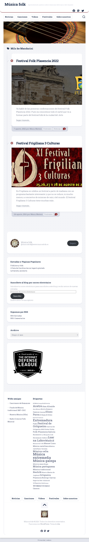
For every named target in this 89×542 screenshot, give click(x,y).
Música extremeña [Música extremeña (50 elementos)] (42, 456)
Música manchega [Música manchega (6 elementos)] (40, 464)
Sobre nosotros (64, 17)
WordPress (44, 524)
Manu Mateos (36, 129)
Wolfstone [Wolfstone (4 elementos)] (44, 483)
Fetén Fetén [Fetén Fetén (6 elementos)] (49, 429)
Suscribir (17, 296)
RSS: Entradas (16, 316)
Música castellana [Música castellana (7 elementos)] (41, 446)
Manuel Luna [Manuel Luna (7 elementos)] (50, 443)
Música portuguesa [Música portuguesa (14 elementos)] (44, 466)
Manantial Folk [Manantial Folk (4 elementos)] (38, 443)
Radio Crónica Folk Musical (17, 420)
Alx (58, 524)
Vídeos (35, 17)
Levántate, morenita (18, 271)
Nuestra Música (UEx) (19, 414)
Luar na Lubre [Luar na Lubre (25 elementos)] (43, 438)
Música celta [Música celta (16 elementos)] (40, 451)
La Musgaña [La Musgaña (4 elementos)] (45, 435)
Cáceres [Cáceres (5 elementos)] (42, 412)
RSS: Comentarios (17, 318)
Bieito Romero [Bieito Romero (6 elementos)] (46, 409)
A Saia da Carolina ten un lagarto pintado (27, 268)
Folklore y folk (16, 265)
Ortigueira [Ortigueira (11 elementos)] (45, 475)
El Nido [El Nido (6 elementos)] (49, 415)
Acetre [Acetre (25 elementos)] (37, 406)
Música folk (15, 4)
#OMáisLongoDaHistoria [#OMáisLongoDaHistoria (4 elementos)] (41, 403)
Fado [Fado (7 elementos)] (35, 424)
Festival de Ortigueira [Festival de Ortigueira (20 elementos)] (42, 425)
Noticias (9, 17)
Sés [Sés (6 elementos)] (40, 480)
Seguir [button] (73, 243)
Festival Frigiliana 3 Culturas (41, 142)
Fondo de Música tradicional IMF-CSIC (17, 409)
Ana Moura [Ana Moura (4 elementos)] (36, 409)
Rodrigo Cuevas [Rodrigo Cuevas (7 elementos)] (49, 478)
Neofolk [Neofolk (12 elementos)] (37, 472)
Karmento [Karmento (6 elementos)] (37, 435)
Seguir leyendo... (24, 120)
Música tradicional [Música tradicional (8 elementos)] (42, 469)
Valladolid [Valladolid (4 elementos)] (46, 480)
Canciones (22, 17)
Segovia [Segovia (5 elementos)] (36, 480)
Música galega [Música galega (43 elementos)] (44, 461)
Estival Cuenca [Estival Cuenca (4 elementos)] (38, 417)
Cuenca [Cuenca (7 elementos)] (36, 412)
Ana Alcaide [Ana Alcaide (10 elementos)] (48, 406)
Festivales (47, 17)
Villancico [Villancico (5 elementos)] (37, 483)
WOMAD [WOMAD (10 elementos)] (37, 486)
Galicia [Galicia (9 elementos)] (51, 432)
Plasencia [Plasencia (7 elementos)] (37, 478)
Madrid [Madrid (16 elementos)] (49, 440)
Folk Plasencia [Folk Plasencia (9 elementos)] (40, 432)
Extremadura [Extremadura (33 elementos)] (42, 420)
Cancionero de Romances (20, 403)
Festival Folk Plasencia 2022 (40, 60)
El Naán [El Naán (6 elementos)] (42, 415)
